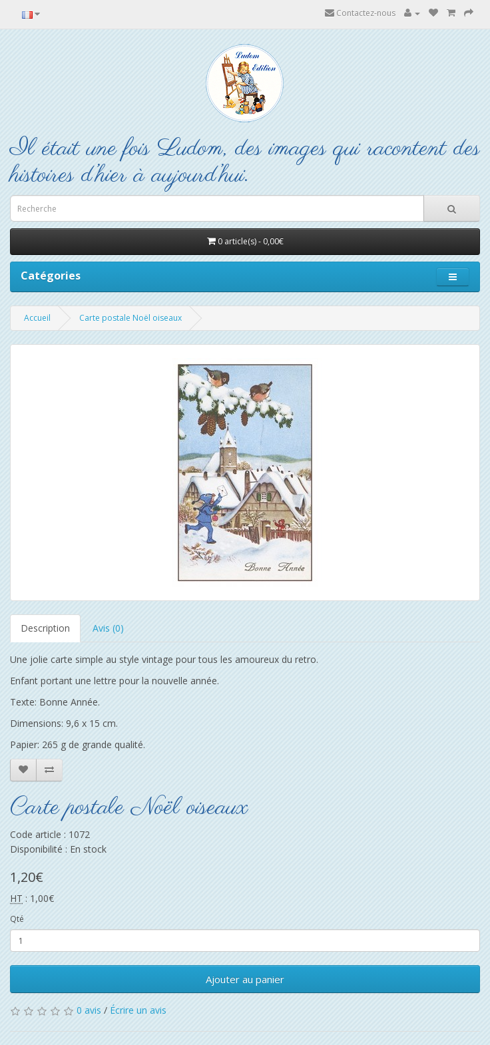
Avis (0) (108, 628)
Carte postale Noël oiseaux (130, 317)
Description (45, 628)
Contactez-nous (360, 13)
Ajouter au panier (245, 979)
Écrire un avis (138, 1010)
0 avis (89, 1010)
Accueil (37, 317)
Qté (17, 919)
